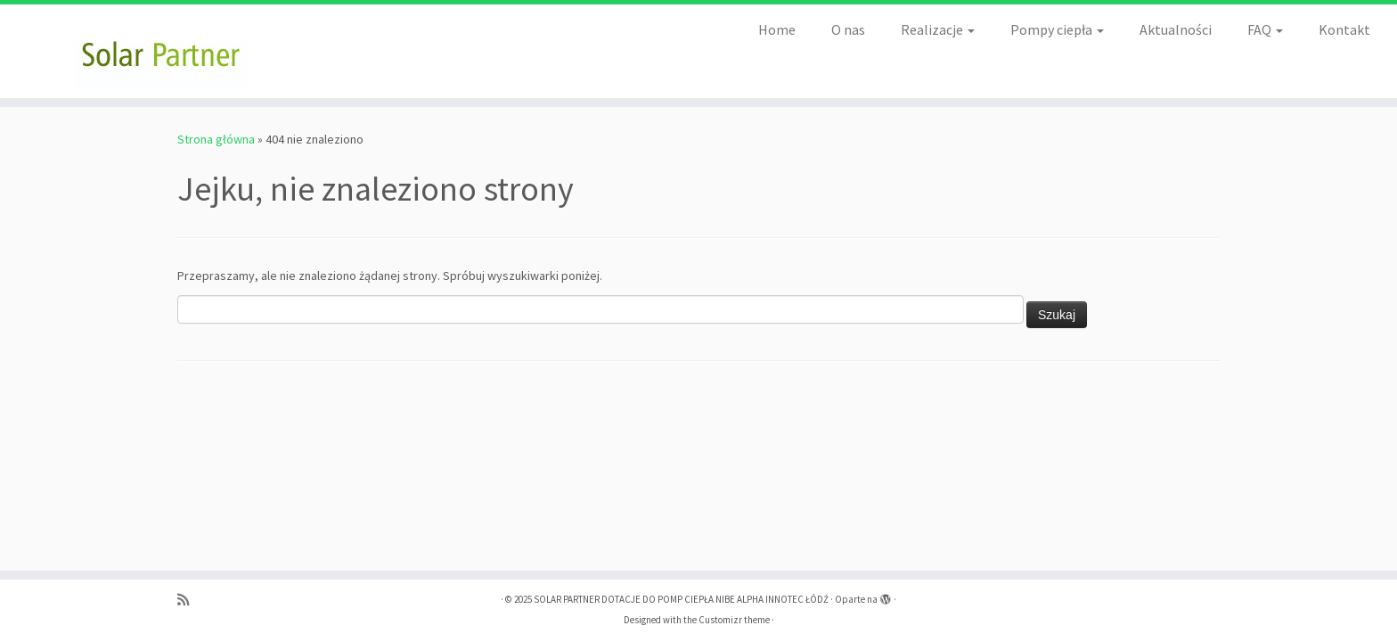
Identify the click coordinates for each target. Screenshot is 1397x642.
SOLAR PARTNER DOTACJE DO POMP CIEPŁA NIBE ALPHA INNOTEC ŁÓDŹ (681, 599)
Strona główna (216, 139)
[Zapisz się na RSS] (188, 599)
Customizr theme (734, 619)
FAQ (1265, 29)
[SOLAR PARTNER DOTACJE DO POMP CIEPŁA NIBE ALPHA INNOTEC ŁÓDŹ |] (161, 51)
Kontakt (1344, 29)
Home (777, 29)
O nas (848, 29)
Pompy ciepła (1057, 29)
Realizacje (938, 29)
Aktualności (1176, 29)
